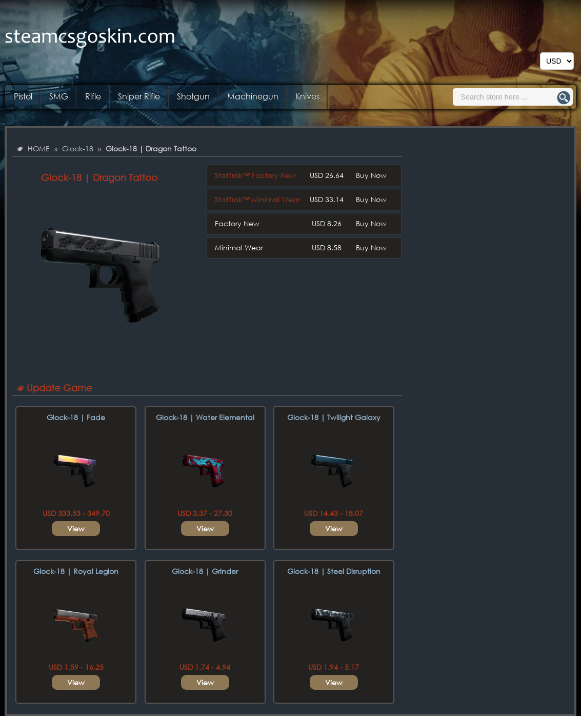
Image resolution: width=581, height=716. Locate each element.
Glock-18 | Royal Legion (75, 571)
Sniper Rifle (139, 96)
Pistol (23, 96)
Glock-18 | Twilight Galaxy (333, 417)
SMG (58, 96)
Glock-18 (77, 148)
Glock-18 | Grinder (205, 571)
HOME (39, 148)
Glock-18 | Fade (76, 417)
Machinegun (252, 96)
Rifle (93, 96)
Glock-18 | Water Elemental (205, 417)
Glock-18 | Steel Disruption (333, 571)
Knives (307, 96)
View (76, 528)
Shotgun (193, 96)
